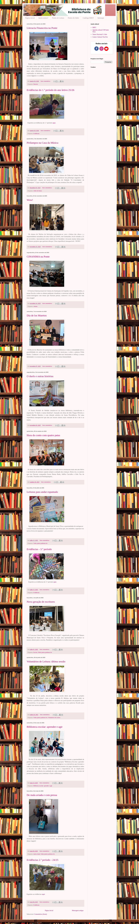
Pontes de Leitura (58, 18)
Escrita (35, 652)
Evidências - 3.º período (39, 549)
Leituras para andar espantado (42, 491)
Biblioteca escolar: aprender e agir (44, 726)
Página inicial (30, 18)
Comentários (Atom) (40, 914)
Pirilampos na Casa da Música (42, 142)
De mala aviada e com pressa (42, 795)
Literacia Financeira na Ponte (42, 28)
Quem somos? (43, 18)
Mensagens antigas (78, 910)
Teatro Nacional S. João (100, 34)
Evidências (36, 133)
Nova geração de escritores (41, 601)
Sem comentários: (46, 81)
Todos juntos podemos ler (40, 543)
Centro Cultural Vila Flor (100, 37)
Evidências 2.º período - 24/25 (42, 859)
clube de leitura (37, 191)
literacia (35, 84)
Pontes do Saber (73, 18)
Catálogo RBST (88, 18)
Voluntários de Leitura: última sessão (46, 661)
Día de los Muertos (37, 315)
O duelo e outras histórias (40, 376)
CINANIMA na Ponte (38, 256)
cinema (35, 306)
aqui (54, 123)
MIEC (94, 27)
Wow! (30, 200)
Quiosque (101, 18)
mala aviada (36, 854)
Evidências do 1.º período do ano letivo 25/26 (50, 90)
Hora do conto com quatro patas (43, 435)
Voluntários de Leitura (54, 717)
